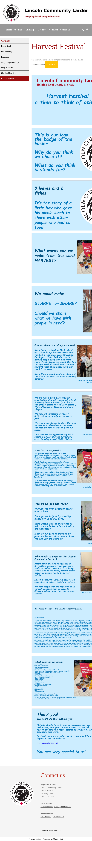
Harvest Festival (7, 79)
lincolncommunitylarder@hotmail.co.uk (55, 807)
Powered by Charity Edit (53, 839)
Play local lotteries (8, 73)
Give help (30, 30)
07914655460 (45, 817)
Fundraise (5, 57)
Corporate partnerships (10, 62)
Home (9, 30)
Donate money (6, 51)
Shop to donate (7, 68)
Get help (42, 30)
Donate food (6, 46)
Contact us (65, 30)
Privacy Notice (35, 839)
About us (18, 30)
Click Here (51, 65)
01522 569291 (58, 817)
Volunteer (53, 30)
